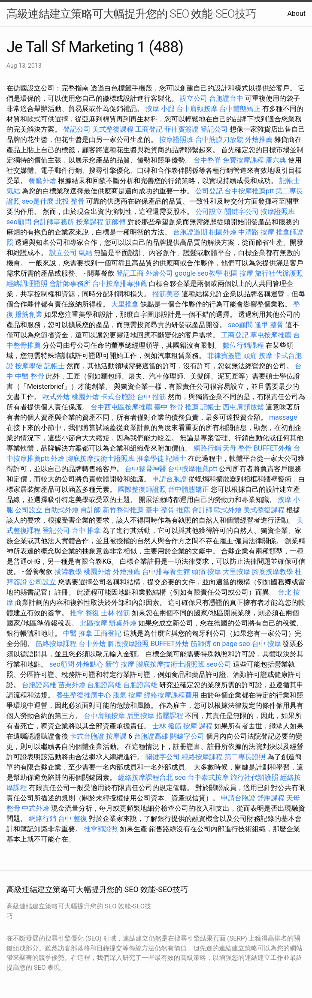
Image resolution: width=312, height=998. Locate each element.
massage (283, 417)
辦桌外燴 (122, 623)
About (296, 13)
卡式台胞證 (118, 397)
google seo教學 (198, 273)
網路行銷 (207, 448)
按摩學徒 (28, 366)
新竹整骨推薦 (123, 510)
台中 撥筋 (151, 397)
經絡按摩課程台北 (145, 777)
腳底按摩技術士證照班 (100, 458)
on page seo (231, 644)
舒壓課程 (271, 798)
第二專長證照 (245, 757)
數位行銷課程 (243, 345)
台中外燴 (92, 644)
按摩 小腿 (160, 109)
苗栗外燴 (71, 685)
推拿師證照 (101, 829)
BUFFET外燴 (273, 448)
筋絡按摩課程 (56, 644)
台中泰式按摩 (208, 777)
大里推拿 (125, 304)
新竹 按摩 (119, 664)
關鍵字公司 (241, 211)
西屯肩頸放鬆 (243, 407)
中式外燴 (35, 808)
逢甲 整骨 (269, 325)
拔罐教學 (68, 572)
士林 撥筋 (115, 613)
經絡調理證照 (27, 284)
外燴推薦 (259, 139)
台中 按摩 (266, 644)
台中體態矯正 (240, 109)
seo (180, 777)
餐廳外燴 (42, 181)
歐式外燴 (56, 397)
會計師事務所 (53, 222)
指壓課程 (169, 716)
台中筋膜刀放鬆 (219, 139)
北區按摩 (93, 623)
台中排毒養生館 (166, 572)
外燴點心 (89, 664)
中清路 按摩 (256, 232)
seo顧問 (18, 222)
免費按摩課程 (243, 160)
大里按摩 (236, 572)
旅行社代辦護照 (279, 273)
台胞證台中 (226, 98)
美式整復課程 (112, 129)
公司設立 (209, 211)
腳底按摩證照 (128, 644)
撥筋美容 (166, 294)
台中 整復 (72, 819)
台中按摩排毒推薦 (119, 284)
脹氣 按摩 (127, 695)
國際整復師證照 (142, 489)
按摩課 (116, 736)
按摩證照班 (176, 139)
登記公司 (77, 129)
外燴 (57, 458)
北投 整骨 (70, 201)
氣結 (13, 191)
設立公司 (193, 98)
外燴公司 (159, 273)
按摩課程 (89, 222)
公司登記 (209, 191)
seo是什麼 (38, 201)
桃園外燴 (222, 232)
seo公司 (218, 664)
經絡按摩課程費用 (171, 695)
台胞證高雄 (39, 685)
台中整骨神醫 (145, 469)
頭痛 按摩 (258, 356)
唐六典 (276, 160)
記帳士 (289, 181)
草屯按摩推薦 (270, 335)
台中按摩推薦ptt (249, 191)
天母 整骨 (237, 448)
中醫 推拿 (77, 633)
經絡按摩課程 (202, 757)
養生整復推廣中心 (83, 695)
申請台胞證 (169, 479)
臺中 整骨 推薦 (176, 407)
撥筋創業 (28, 314)
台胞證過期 (190, 232)
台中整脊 (207, 160)
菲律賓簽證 (181, 129)
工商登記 (149, 129)
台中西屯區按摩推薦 (121, 407)
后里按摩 (140, 716)
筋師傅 (115, 222)
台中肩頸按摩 (197, 109)
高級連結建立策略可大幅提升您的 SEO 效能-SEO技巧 (131, 13)
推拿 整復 (84, 613)
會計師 (90, 510)
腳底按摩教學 (272, 572)
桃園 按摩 (238, 273)
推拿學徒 (150, 458)
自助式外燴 (61, 510)
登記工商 (130, 273)
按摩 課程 (197, 726)
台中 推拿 (86, 530)
